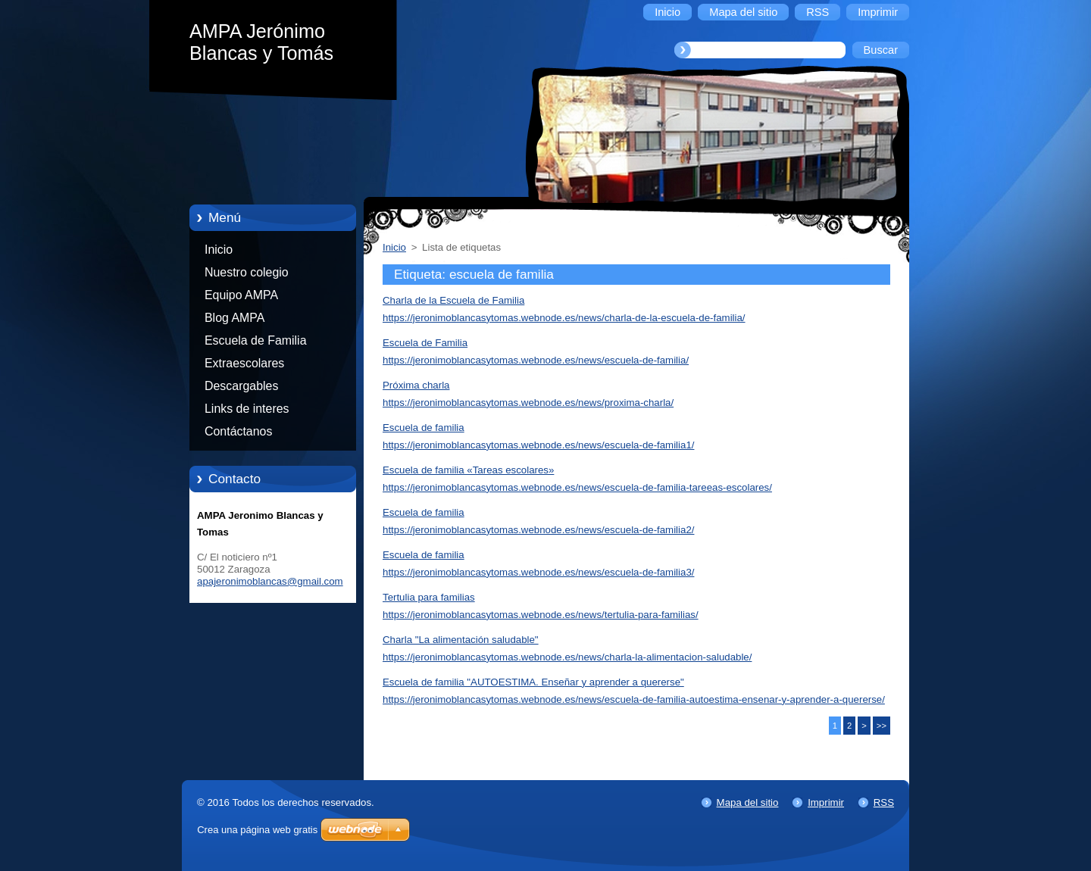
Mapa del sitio (748, 802)
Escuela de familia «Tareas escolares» (468, 470)
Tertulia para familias (429, 597)
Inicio (219, 249)
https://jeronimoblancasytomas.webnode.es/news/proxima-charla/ (528, 402)
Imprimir (826, 802)
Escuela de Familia (256, 340)
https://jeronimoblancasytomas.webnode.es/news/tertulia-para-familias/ (541, 614)
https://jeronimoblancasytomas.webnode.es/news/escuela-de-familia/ (536, 360)
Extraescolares (244, 363)
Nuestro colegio (247, 272)
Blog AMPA (234, 317)
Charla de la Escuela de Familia (453, 300)
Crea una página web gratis (257, 829)
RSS (884, 802)
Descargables (241, 385)
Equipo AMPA (241, 295)
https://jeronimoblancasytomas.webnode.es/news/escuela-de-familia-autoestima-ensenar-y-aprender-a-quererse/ (634, 699)
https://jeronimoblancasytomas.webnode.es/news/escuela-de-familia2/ (538, 529)
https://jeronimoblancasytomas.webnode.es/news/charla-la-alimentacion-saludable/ (567, 657)
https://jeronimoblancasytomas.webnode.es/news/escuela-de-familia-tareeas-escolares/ (577, 487)
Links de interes (247, 408)
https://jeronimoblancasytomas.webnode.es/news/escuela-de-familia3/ (538, 572)
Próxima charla (416, 385)
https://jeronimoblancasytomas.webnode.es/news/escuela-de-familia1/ (538, 445)
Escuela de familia (423, 427)
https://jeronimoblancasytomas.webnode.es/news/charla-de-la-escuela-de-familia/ (564, 317)
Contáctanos (238, 431)
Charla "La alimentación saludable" (461, 639)
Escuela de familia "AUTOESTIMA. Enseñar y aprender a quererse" (533, 682)
